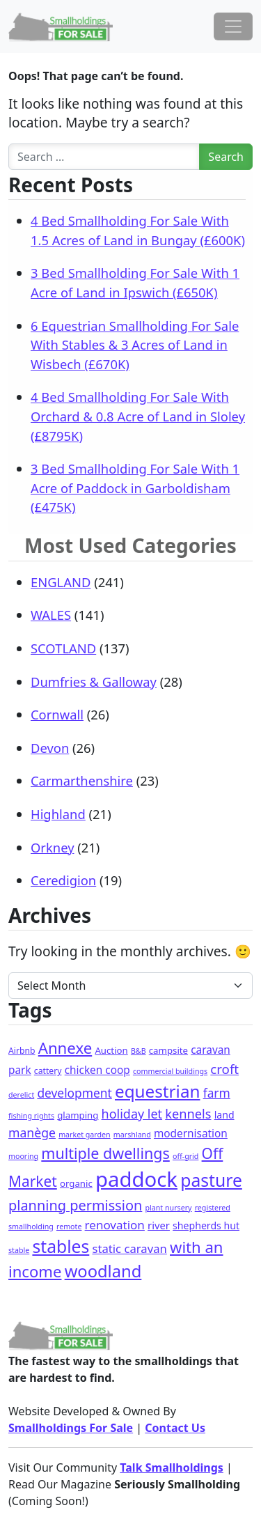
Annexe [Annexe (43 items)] (65, 1048)
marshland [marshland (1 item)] (132, 1134)
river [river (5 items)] (159, 1225)
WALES (51, 614)
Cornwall (57, 714)
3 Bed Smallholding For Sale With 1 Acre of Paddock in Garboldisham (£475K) (135, 487)
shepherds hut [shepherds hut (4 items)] (206, 1225)
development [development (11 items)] (74, 1092)
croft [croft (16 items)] (224, 1068)
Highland (58, 814)
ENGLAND (60, 582)
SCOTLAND (63, 648)
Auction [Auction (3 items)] (111, 1050)
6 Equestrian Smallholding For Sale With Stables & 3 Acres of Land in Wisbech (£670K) (135, 345)
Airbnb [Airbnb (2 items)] (21, 1051)
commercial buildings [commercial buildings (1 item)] (170, 1071)
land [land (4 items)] (224, 1114)
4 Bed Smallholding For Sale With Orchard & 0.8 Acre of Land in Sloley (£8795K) (138, 416)
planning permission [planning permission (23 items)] (75, 1205)
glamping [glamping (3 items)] (77, 1115)
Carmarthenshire (82, 780)
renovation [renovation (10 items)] (115, 1225)
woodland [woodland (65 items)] (103, 1271)
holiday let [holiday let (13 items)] (132, 1113)
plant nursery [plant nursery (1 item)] (168, 1208)
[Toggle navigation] (233, 26)
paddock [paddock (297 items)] (136, 1179)
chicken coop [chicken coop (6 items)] (97, 1070)
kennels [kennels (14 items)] (188, 1113)
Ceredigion (63, 880)
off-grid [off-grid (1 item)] (185, 1156)
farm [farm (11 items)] (216, 1092)
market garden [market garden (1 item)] (84, 1134)
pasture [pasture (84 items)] (211, 1180)
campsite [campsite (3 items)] (168, 1050)
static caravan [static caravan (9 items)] (129, 1248)
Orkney (52, 847)
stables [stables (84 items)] (60, 1246)
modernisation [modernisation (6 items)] (191, 1133)
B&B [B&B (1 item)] (138, 1051)
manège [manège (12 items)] (32, 1132)
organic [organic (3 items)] (76, 1183)
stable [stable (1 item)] (18, 1250)
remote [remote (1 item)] (68, 1226)
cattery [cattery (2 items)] (48, 1071)
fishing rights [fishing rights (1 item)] (31, 1116)
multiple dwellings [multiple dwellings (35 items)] (105, 1153)
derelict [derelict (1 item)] (21, 1095)
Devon (50, 747)
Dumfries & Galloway (94, 681)
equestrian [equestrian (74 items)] (157, 1091)
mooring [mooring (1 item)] (23, 1156)
